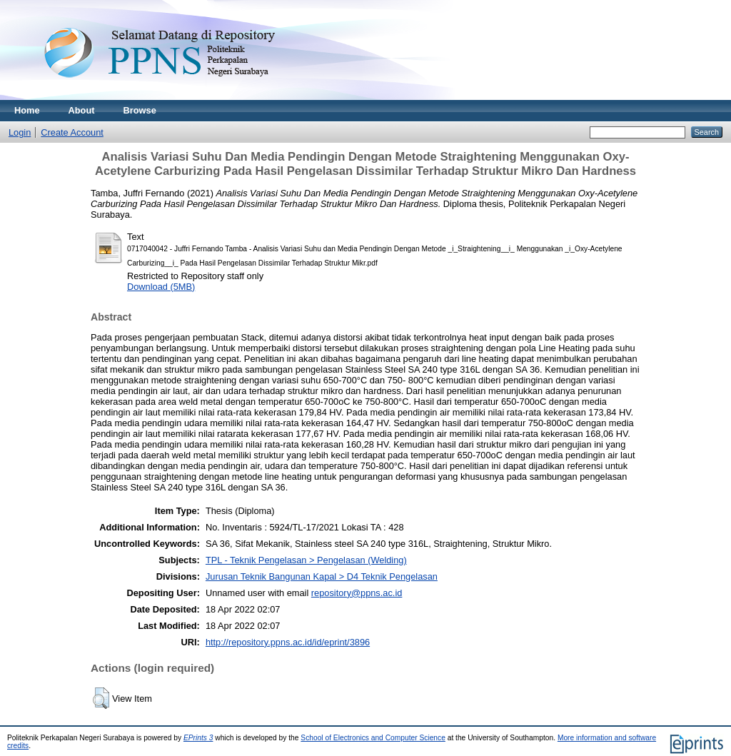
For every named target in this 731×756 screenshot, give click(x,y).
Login (20, 132)
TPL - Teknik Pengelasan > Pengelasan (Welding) (306, 560)
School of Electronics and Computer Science (373, 738)
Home (27, 110)
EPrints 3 (198, 738)
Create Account (72, 132)
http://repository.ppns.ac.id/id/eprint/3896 (288, 642)
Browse (139, 110)
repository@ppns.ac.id (357, 593)
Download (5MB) (161, 286)
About (82, 110)
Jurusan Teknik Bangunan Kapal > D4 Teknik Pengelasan (322, 576)
